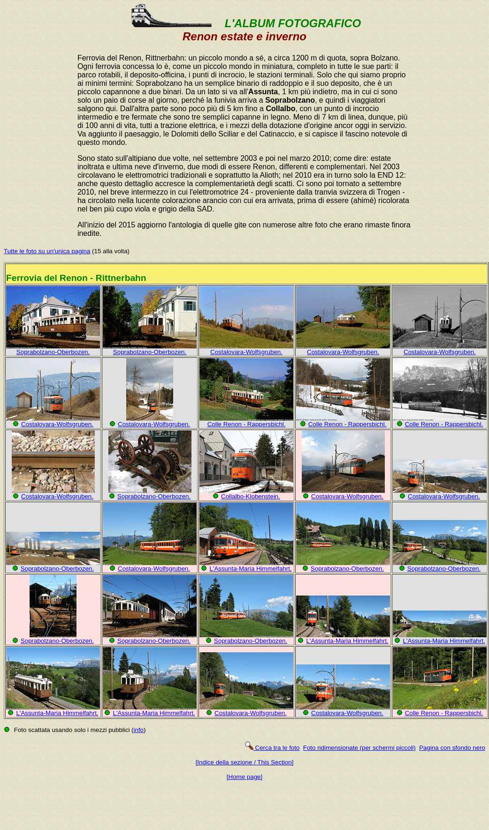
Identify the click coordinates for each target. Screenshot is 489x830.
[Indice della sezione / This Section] (245, 762)
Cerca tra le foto (272, 747)
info (139, 729)
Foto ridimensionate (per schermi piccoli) (359, 747)
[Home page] (244, 776)
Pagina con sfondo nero (452, 747)
